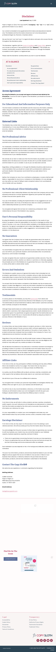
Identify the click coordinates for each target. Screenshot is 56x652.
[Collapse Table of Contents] (28, 61)
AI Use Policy (33, 620)
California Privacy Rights (36, 622)
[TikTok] (41, 640)
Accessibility (6, 620)
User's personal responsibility (15, 82)
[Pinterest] (38, 640)
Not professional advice (13, 78)
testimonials (34, 299)
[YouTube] (48, 640)
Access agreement (12, 68)
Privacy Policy (41, 45)
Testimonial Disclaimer (36, 624)
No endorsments (35, 78)
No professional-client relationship (16, 80)
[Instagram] (51, 640)
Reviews (33, 73)
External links (10, 75)
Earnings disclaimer (36, 81)
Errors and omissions (36, 68)
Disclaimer (9, 66)
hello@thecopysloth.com (9, 491)
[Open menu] (51, 3)
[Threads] (44, 640)
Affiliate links (34, 76)
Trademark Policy (34, 627)
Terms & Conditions (28, 45)
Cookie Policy (6, 622)
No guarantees (35, 66)
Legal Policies (7, 648)
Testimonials (34, 71)
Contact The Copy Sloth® (37, 83)
